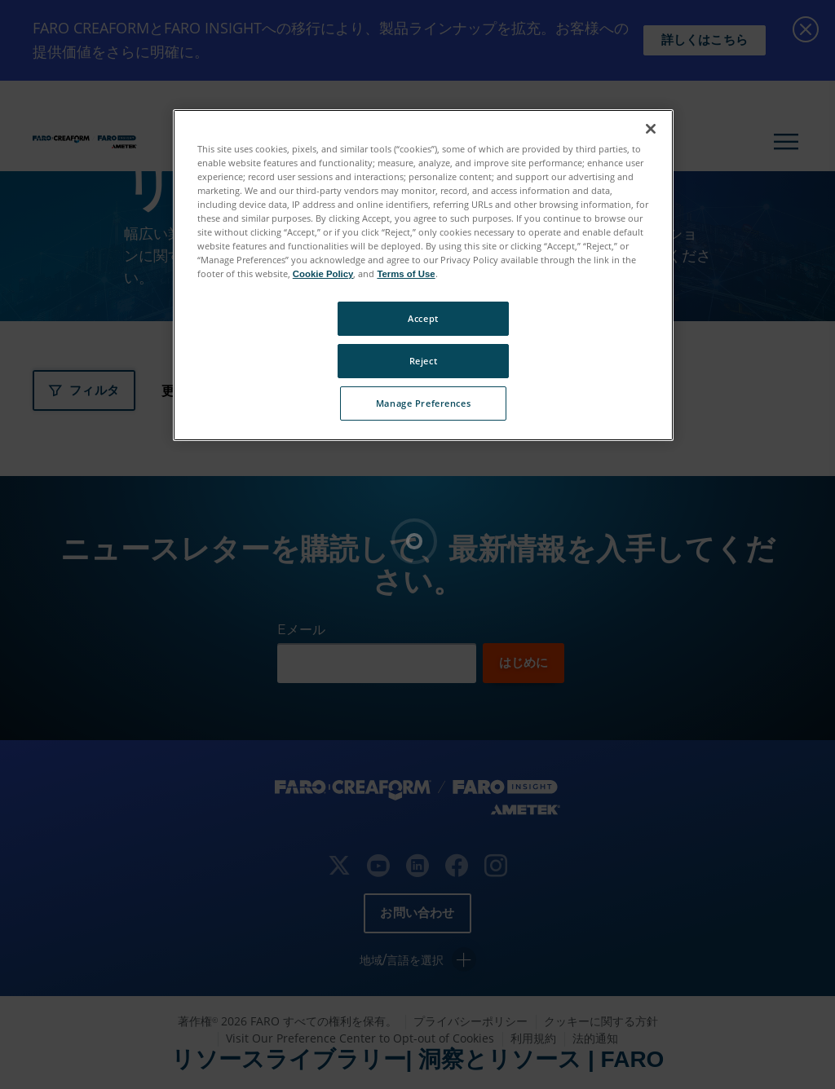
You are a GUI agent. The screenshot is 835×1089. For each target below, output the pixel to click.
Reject (423, 361)
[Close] (651, 129)
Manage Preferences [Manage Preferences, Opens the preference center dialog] (423, 403)
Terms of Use (406, 274)
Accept (423, 318)
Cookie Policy (323, 274)
